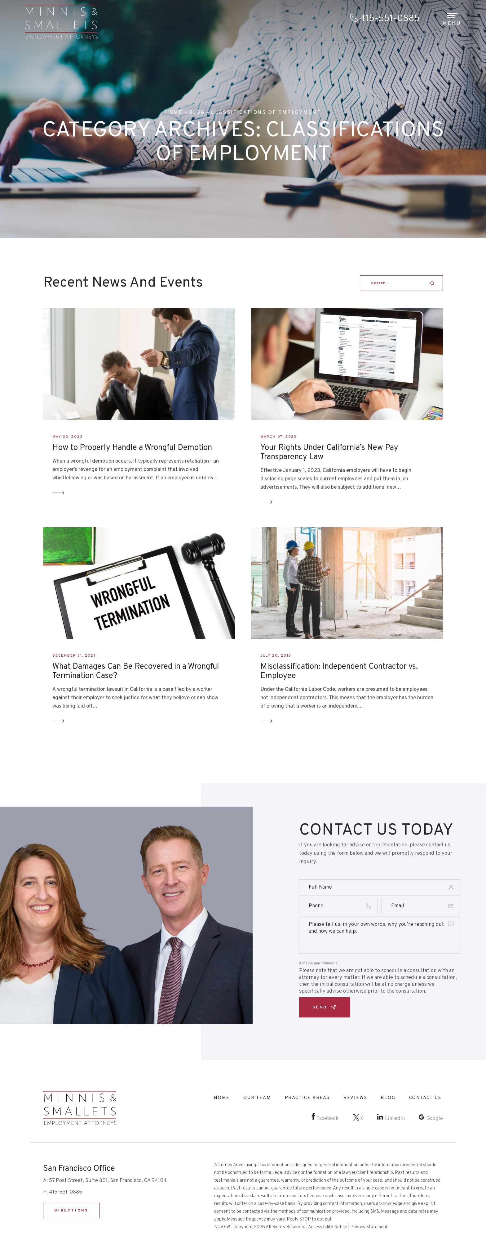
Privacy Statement (369, 1227)
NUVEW (222, 1227)
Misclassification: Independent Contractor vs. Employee (339, 671)
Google (434, 1118)
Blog (388, 1098)
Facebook (327, 1118)
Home (222, 1098)
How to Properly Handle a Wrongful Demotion (132, 448)
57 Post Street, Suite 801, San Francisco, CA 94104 (108, 1180)
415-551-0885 (390, 19)
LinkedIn (395, 1118)
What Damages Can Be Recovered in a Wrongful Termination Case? (135, 671)
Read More (58, 493)
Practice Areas (307, 1098)
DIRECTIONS (71, 1210)
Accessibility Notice (327, 1227)
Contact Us (425, 1098)
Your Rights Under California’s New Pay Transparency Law (329, 452)
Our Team (257, 1098)
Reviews (355, 1098)
